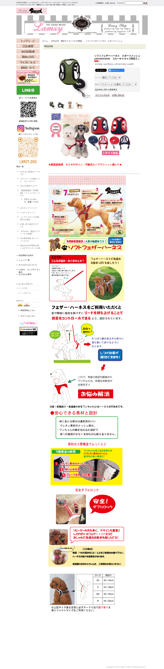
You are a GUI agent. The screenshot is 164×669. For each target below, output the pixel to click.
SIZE (28, 67)
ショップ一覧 (24, 260)
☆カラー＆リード (27, 213)
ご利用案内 (99, 3)
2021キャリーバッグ (28, 208)
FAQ (28, 62)
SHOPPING (28, 56)
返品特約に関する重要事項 (106, 90)
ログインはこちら (27, 316)
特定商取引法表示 (26, 255)
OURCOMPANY (28, 46)
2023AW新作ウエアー (29, 186)
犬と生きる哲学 (25, 274)
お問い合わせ (110, 3)
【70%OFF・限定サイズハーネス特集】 (67, 41)
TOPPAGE (28, 40)
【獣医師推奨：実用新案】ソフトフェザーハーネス (30, 193)
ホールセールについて (28, 265)
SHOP (28, 51)
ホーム (45, 41)
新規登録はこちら (27, 310)
